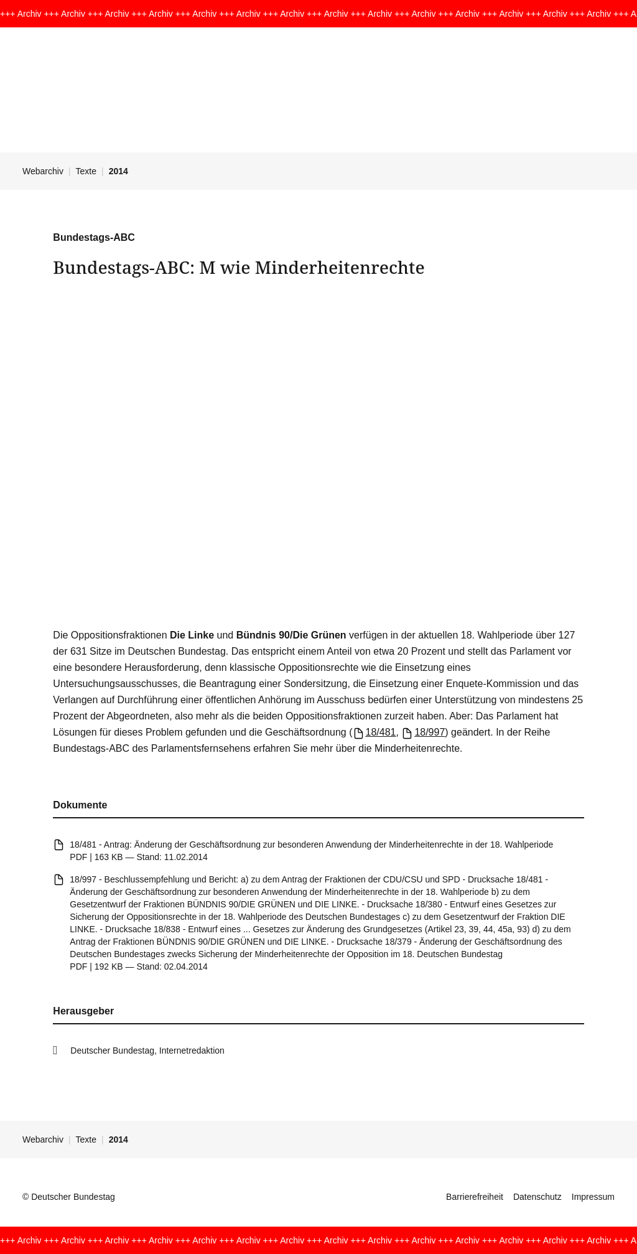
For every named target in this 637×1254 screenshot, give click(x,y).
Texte (86, 171)
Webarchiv (42, 171)
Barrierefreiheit (474, 1197)
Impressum (593, 1197)
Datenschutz (537, 1197)
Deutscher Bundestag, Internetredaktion (147, 1050)
